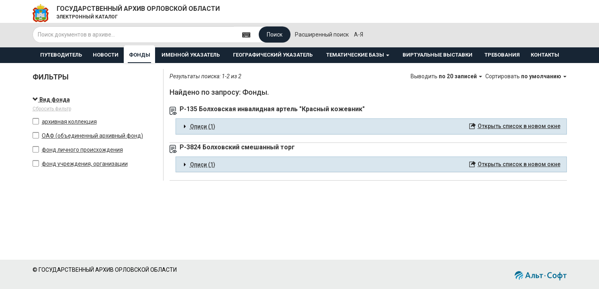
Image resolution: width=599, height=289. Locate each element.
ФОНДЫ (139, 55)
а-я (358, 34)
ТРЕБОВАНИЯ (502, 55)
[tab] (371, 126)
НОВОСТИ (106, 55)
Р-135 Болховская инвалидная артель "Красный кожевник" (272, 109)
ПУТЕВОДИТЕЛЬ (61, 55)
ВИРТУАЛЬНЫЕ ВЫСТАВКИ (437, 55)
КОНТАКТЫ (545, 55)
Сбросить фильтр (52, 109)
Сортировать (525, 76)
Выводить (447, 76)
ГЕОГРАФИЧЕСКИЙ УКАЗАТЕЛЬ (273, 55)
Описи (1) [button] (202, 126)
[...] (133, 34)
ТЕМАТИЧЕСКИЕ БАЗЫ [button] (357, 55)
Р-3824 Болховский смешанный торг (237, 147)
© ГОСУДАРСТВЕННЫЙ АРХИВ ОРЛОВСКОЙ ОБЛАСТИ (105, 270)
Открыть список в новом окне (519, 126)
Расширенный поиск (322, 34)
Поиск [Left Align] (274, 34)
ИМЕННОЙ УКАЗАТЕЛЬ (191, 55)
